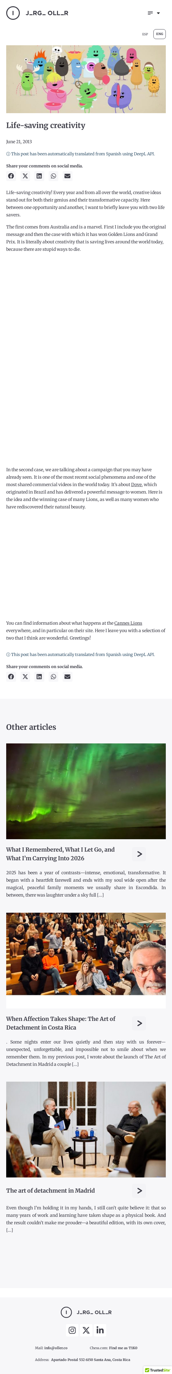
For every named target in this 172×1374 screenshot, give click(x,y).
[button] (11, 176)
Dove (136, 484)
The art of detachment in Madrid (50, 1190)
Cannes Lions (128, 623)
